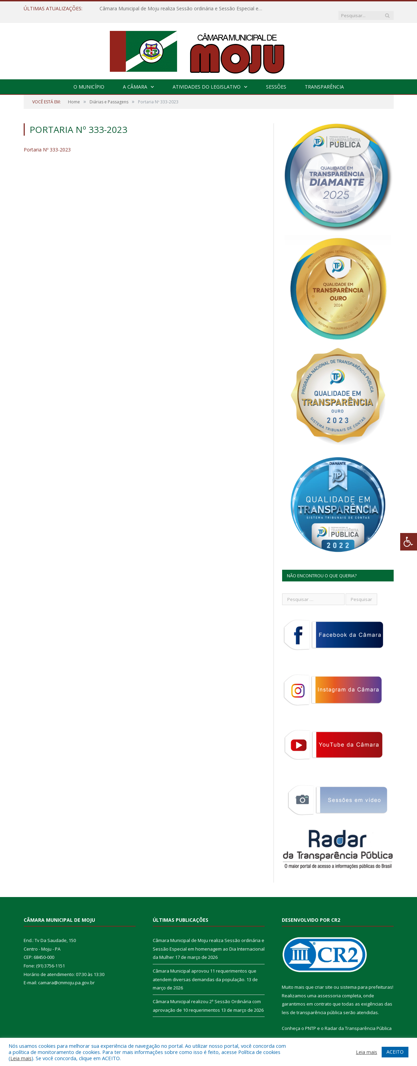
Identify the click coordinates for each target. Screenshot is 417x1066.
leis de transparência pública (312, 1005)
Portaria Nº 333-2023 (47, 142)
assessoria (329, 989)
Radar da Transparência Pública (358, 1021)
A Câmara (135, 80)
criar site (324, 980)
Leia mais (21, 1058)
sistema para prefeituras (366, 980)
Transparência (324, 80)
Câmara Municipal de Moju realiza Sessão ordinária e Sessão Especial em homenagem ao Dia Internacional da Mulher (178, 8)
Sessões (276, 80)
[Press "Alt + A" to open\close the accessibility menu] (408, 542)
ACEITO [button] (395, 1051)
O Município (88, 80)
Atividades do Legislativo (207, 80)
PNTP (310, 1021)
